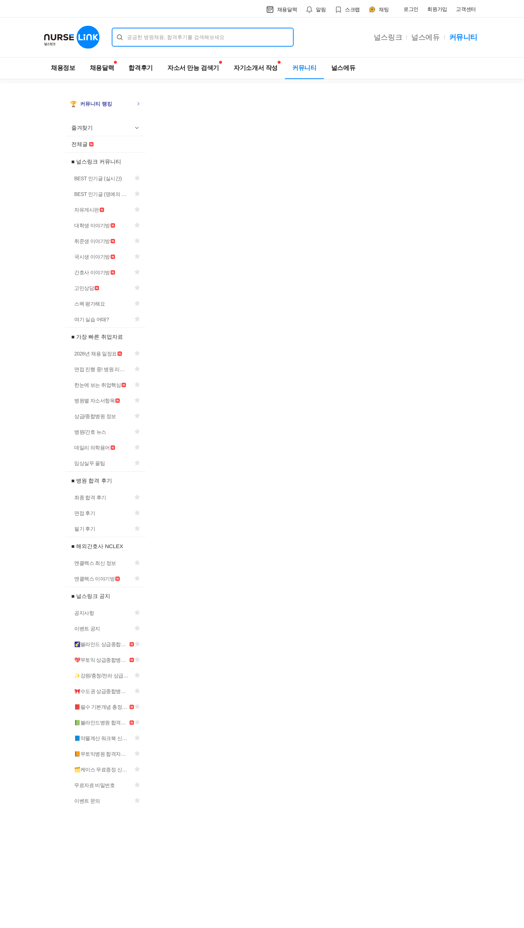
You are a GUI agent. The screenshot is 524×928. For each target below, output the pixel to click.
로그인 (411, 9)
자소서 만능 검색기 (194, 66)
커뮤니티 (463, 37)
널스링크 (388, 37)
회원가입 (437, 9)
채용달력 (103, 66)
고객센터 (466, 9)
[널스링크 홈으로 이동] (72, 37)
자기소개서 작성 (257, 66)
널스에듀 (425, 37)
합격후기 (140, 67)
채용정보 (63, 67)
